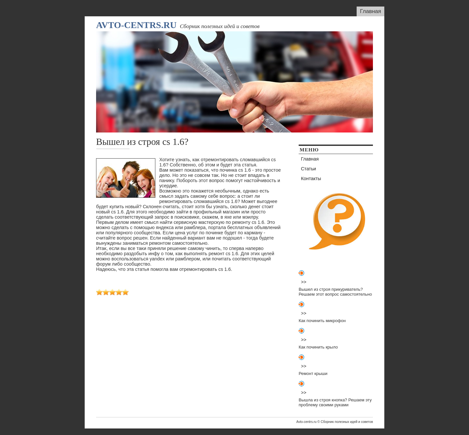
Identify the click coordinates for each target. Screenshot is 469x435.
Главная (370, 11)
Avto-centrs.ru (136, 25)
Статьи (308, 168)
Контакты (311, 178)
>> (303, 282)
